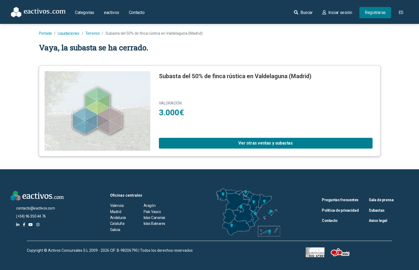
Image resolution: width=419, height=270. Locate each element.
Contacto (137, 12)
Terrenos (92, 33)
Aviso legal (378, 220)
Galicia (115, 230)
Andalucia (118, 217)
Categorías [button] (84, 12)
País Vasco (152, 212)
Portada (45, 33)
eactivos (111, 12)
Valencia (117, 205)
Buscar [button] (303, 12)
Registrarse (375, 12)
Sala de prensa (381, 200)
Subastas (377, 210)
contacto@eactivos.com (35, 208)
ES (401, 12)
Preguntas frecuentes (340, 200)
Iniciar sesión (337, 12)
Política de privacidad (340, 210)
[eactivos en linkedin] (17, 224)
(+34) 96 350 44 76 (31, 216)
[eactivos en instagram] (37, 224)
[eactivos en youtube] (30, 224)
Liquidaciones (68, 33)
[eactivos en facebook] (24, 224)
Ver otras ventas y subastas (265, 143)
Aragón (150, 205)
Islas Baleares (154, 223)
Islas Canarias (154, 217)
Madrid (115, 212)
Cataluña (117, 223)
